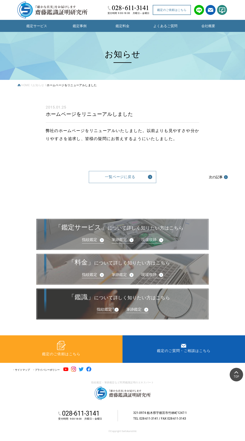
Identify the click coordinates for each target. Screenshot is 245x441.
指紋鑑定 (89, 240)
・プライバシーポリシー (46, 369)
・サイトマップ (21, 369)
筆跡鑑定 (119, 240)
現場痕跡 (149, 240)
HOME (25, 85)
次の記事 (218, 177)
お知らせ (38, 85)
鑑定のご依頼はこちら (171, 10)
